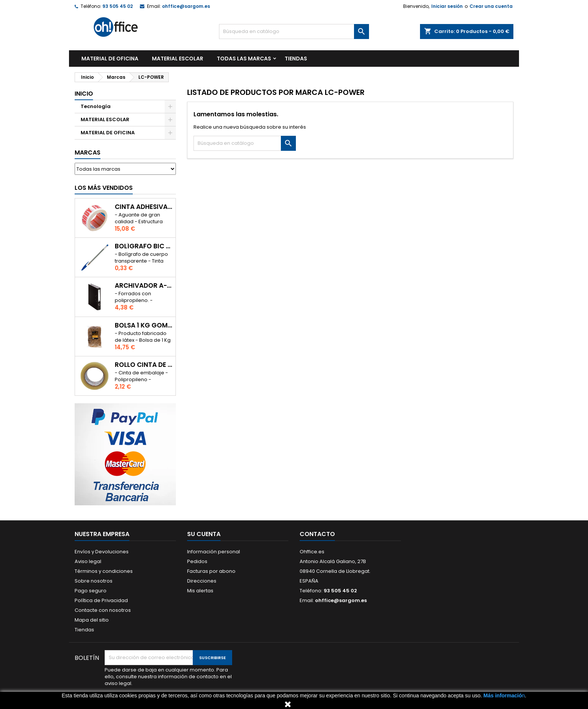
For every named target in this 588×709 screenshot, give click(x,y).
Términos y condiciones (104, 571)
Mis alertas (200, 590)
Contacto (317, 534)
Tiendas (84, 629)
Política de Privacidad (101, 600)
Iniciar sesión (447, 6)
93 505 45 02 (117, 6)
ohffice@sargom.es (186, 6)
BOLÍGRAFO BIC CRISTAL (143, 246)
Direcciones (201, 580)
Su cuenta (203, 534)
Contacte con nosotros (103, 610)
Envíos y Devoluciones (102, 551)
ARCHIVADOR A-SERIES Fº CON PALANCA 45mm (143, 285)
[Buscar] (294, 31)
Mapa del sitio (92, 619)
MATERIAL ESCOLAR (177, 58)
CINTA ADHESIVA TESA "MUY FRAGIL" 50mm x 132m (143, 207)
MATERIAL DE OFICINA (109, 58)
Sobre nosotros (93, 580)
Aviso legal (88, 561)
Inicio (84, 93)
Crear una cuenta (491, 6)
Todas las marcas (244, 58)
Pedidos (197, 561)
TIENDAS (296, 58)
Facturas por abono (211, 571)
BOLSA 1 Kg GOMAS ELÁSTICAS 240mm (143, 325)
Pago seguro (90, 590)
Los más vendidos (104, 187)
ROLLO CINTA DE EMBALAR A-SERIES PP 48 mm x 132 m (143, 365)
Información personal (213, 551)
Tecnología (96, 106)
